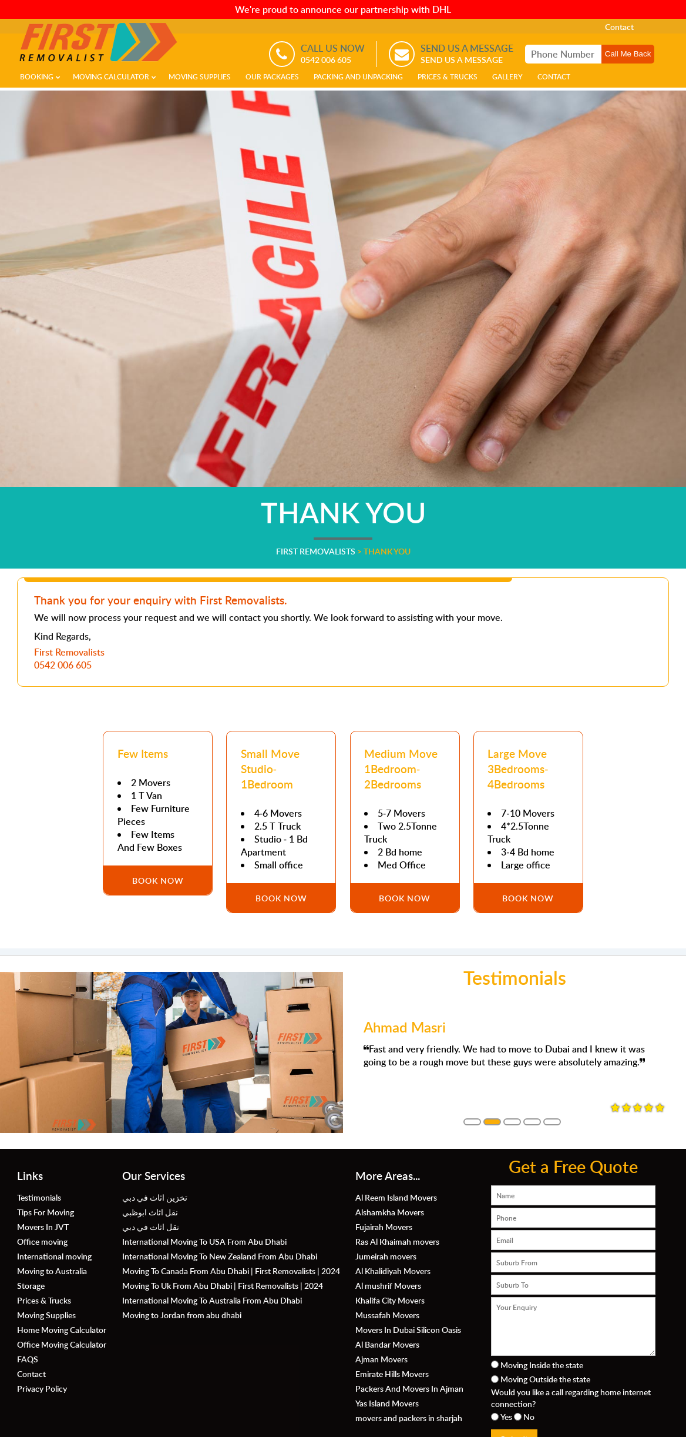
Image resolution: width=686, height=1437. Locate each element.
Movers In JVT (43, 1226)
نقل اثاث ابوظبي (150, 1212)
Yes (506, 1416)
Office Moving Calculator (61, 1344)
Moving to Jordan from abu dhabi (181, 1315)
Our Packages (272, 77)
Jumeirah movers (385, 1256)
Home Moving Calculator (61, 1329)
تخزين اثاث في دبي (154, 1197)
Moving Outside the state (545, 1379)
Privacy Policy (42, 1388)
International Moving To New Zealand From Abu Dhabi (219, 1256)
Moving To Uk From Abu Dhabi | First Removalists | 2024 (222, 1285)
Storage (31, 1285)
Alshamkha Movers (389, 1212)
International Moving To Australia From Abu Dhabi (212, 1300)
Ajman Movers (381, 1359)
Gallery (507, 77)
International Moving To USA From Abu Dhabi (204, 1241)
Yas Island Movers (387, 1403)
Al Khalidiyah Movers (393, 1270)
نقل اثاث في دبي (150, 1226)
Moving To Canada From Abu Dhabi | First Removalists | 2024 (231, 1270)
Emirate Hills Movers (392, 1373)
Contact (619, 26)
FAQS (27, 1359)
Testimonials (39, 1197)
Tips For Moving (45, 1212)
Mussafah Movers (387, 1315)
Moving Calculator (111, 77)
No (528, 1416)
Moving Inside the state (541, 1365)
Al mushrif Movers (388, 1285)
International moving (54, 1256)
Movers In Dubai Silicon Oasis (408, 1329)
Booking (36, 77)
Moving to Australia (52, 1270)
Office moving (42, 1241)
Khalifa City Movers (390, 1300)
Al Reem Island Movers (396, 1197)
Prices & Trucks (447, 77)
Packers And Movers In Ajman (409, 1388)
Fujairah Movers (383, 1226)
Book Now (158, 880)
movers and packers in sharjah (408, 1417)
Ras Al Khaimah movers (397, 1241)
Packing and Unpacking (358, 77)
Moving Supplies (200, 77)
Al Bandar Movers (387, 1344)
